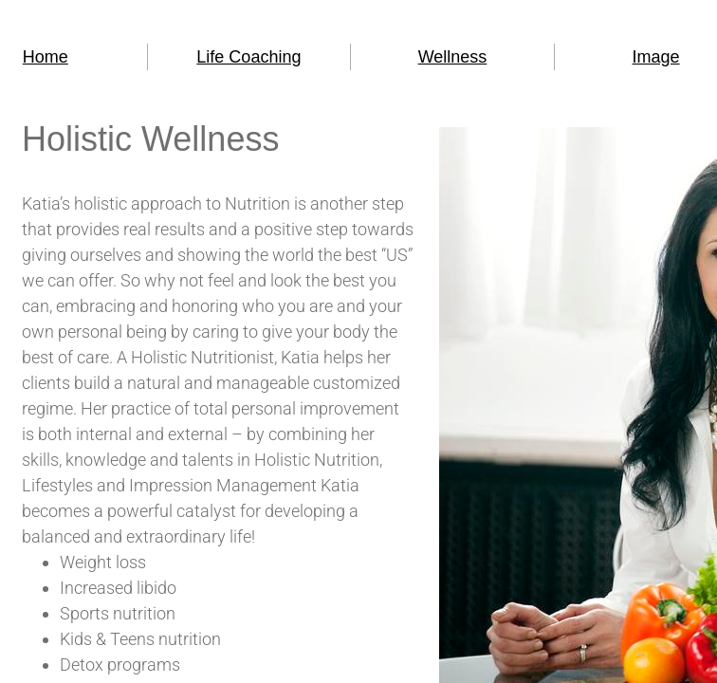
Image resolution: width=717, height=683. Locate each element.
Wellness (452, 56)
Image (656, 56)
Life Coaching (248, 56)
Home (45, 56)
